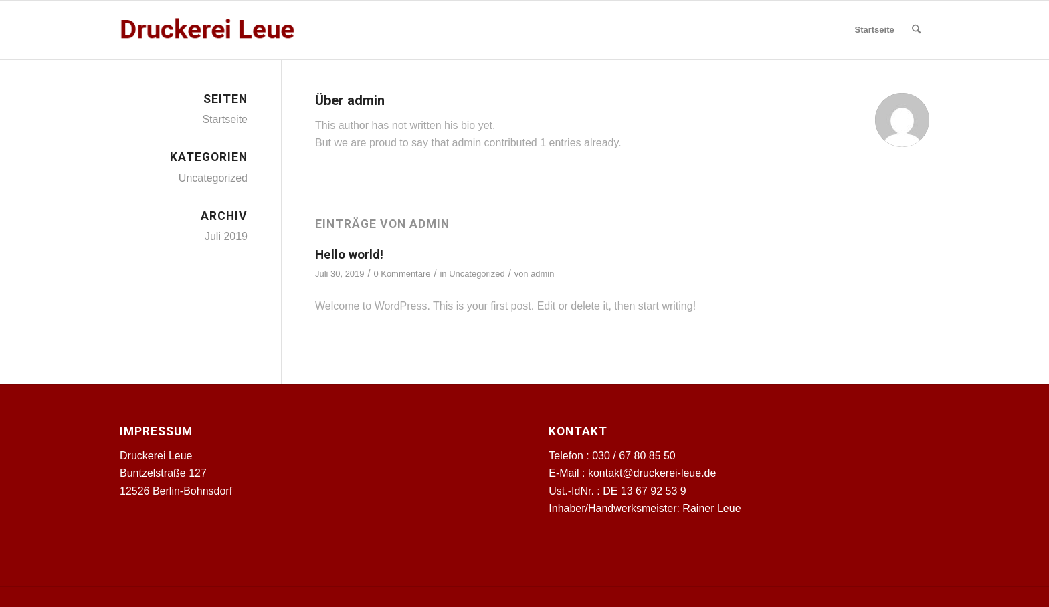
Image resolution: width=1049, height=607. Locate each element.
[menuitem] (874, 30)
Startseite (225, 119)
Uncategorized (477, 274)
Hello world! (349, 254)
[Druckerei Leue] (208, 30)
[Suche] (916, 30)
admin (542, 274)
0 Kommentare (401, 274)
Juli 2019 (226, 236)
